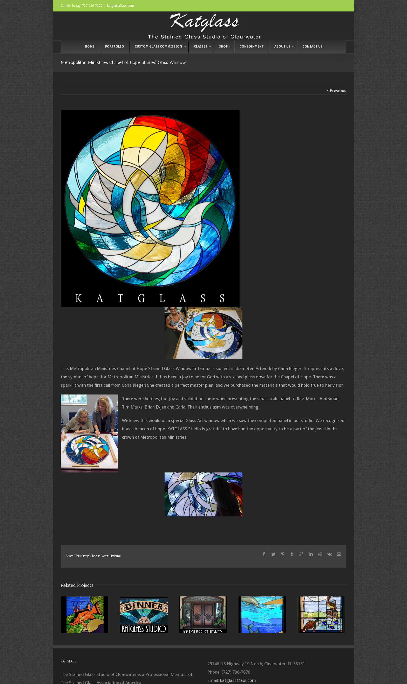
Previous (338, 90)
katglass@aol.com (120, 6)
